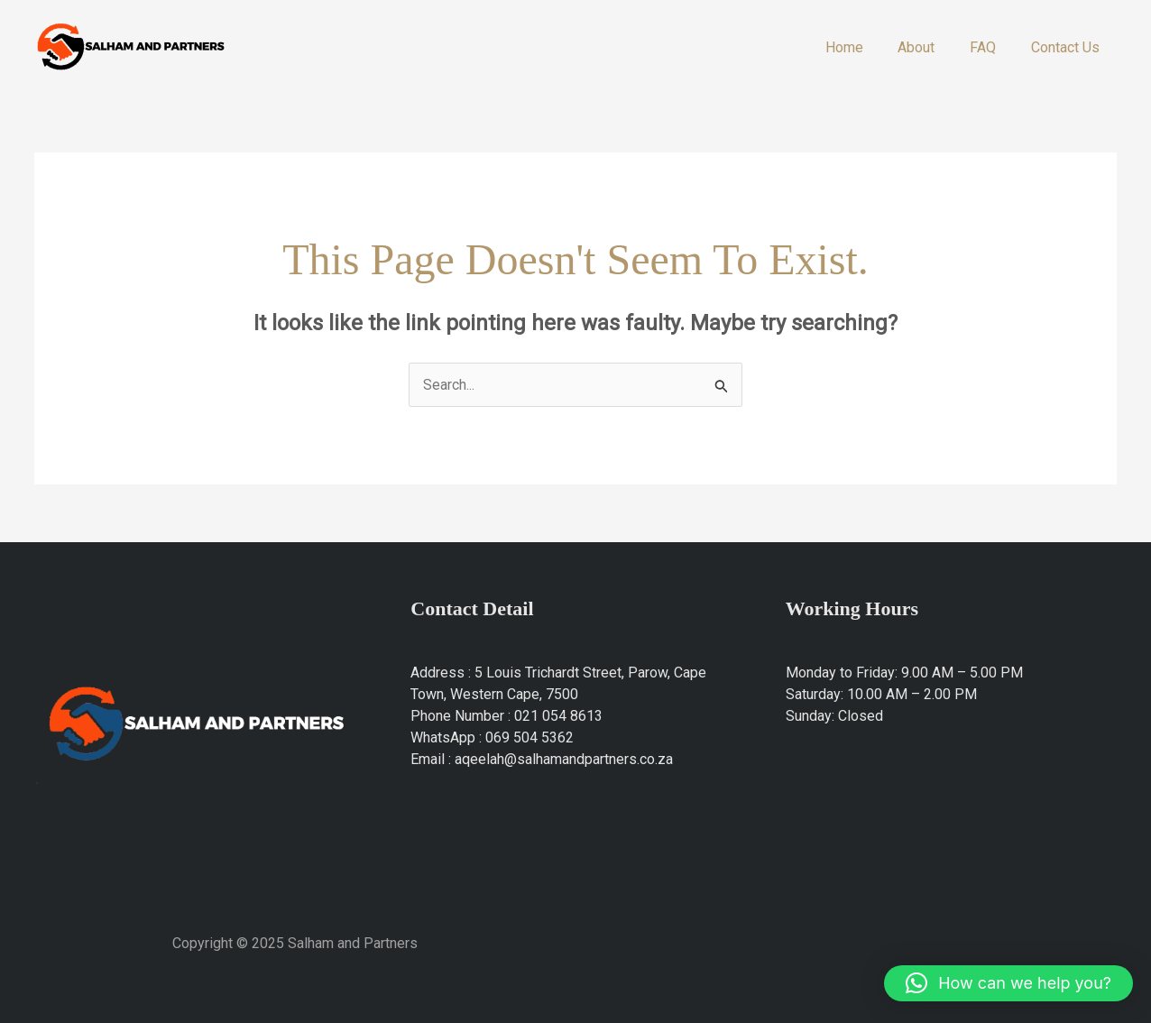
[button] (1008, 983)
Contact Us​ (1068, 47)
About (931, 47)
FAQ (992, 47)
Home (865, 47)
